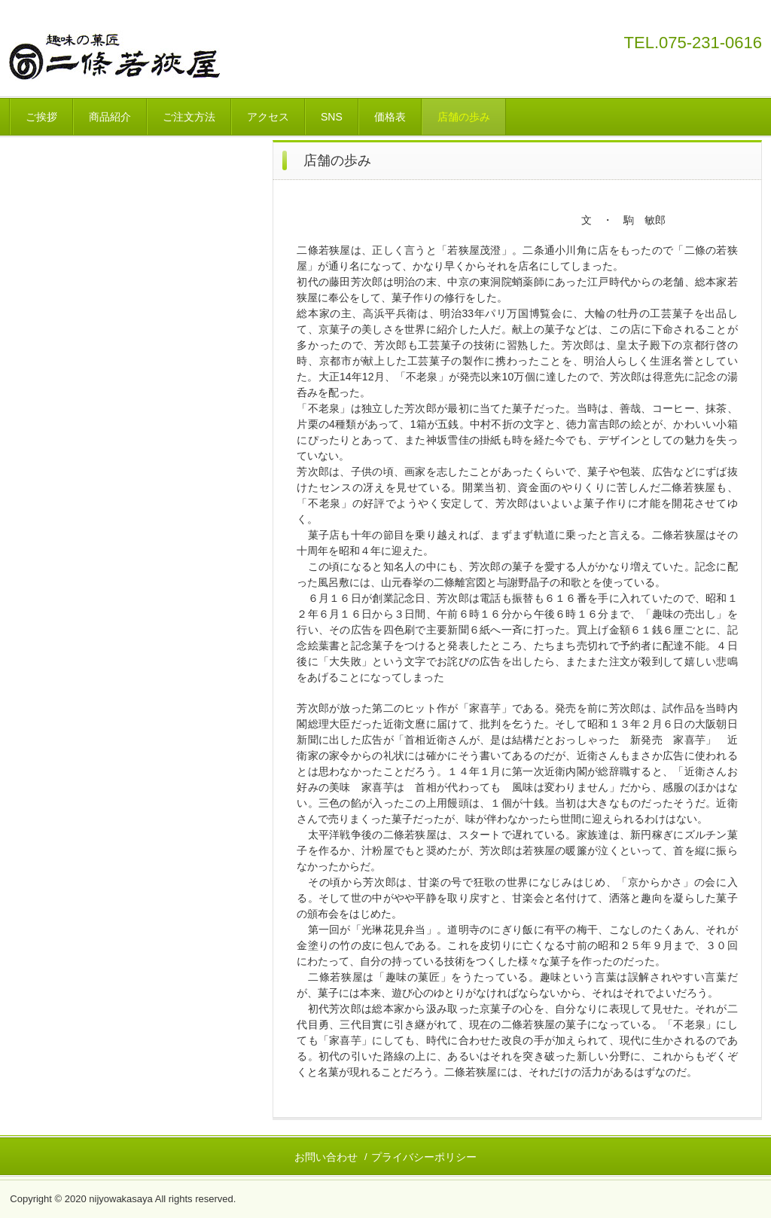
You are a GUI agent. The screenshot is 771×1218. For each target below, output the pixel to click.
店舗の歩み (463, 117)
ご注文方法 (189, 117)
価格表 (390, 117)
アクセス (268, 117)
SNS (332, 117)
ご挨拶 (41, 117)
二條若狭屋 (132, 55)
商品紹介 (110, 117)
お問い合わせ (326, 1157)
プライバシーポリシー (424, 1157)
